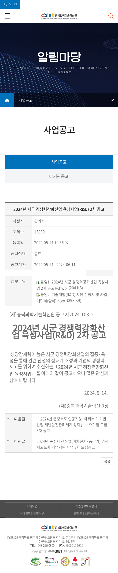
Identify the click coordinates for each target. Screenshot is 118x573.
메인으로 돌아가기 (7, 100)
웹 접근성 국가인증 (35, 561)
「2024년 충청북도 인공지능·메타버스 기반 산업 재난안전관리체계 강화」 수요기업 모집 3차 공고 (72, 424)
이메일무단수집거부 (32, 513)
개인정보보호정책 (86, 506)
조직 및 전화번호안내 (86, 513)
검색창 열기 (111, 16)
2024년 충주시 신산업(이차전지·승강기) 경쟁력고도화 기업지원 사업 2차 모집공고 (72, 444)
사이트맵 (32, 506)
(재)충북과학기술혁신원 (59, 16)
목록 (107, 461)
